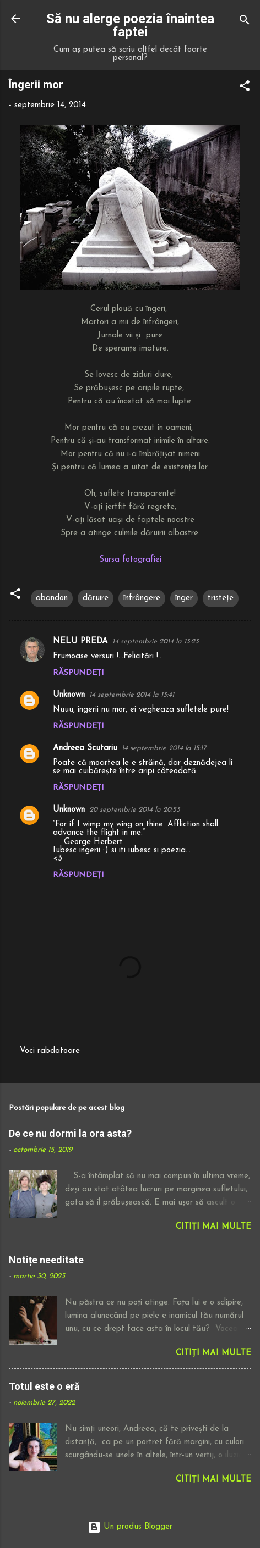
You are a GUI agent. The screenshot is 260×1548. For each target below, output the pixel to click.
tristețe (221, 598)
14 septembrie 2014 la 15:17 (164, 748)
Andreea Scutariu (85, 748)
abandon (52, 598)
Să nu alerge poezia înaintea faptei (130, 25)
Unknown (69, 695)
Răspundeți (78, 673)
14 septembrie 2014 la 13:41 (131, 694)
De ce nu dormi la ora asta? (70, 1133)
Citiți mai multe (213, 1227)
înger (184, 598)
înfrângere (141, 598)
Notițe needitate (46, 1260)
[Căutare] (244, 22)
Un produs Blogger (130, 1527)
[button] (244, 88)
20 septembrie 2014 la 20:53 (134, 809)
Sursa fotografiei (130, 560)
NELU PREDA (80, 641)
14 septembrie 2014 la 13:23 (155, 641)
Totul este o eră (44, 1386)
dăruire (96, 598)
